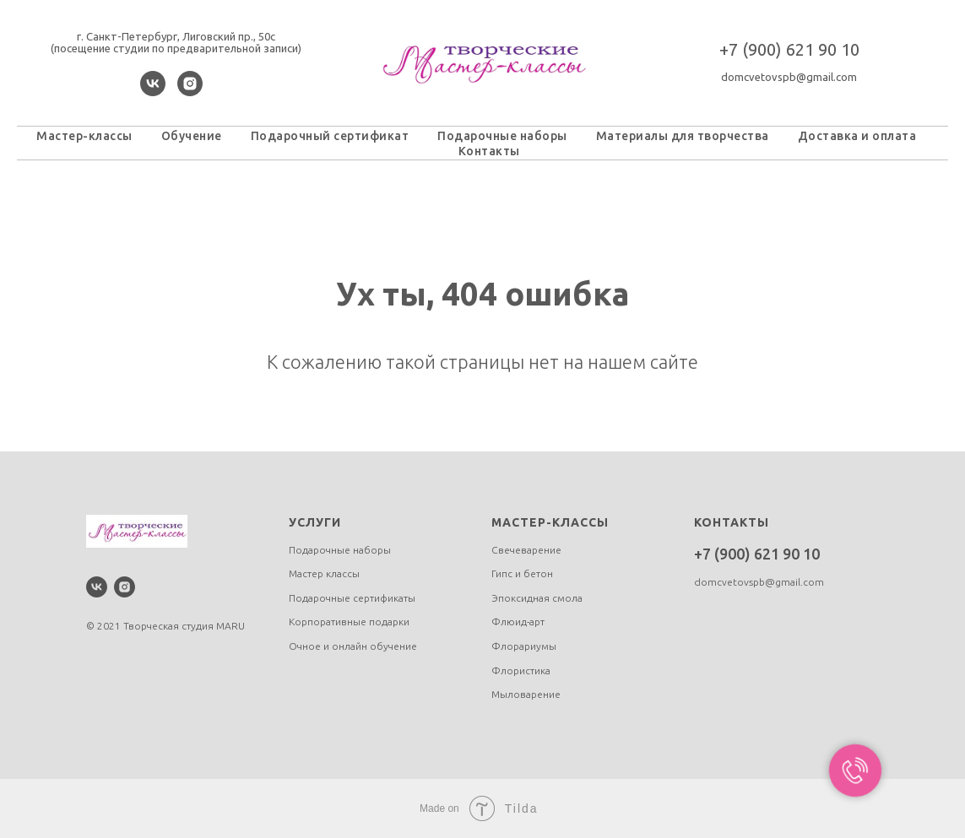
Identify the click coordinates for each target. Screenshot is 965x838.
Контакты (489, 151)
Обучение (191, 136)
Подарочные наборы (502, 136)
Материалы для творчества (682, 136)
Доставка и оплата (857, 136)
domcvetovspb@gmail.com (789, 77)
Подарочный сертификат (330, 136)
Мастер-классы (84, 136)
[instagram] (190, 91)
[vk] (152, 91)
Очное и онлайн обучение (353, 646)
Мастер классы (324, 573)
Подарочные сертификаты (352, 597)
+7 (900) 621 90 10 (789, 49)
